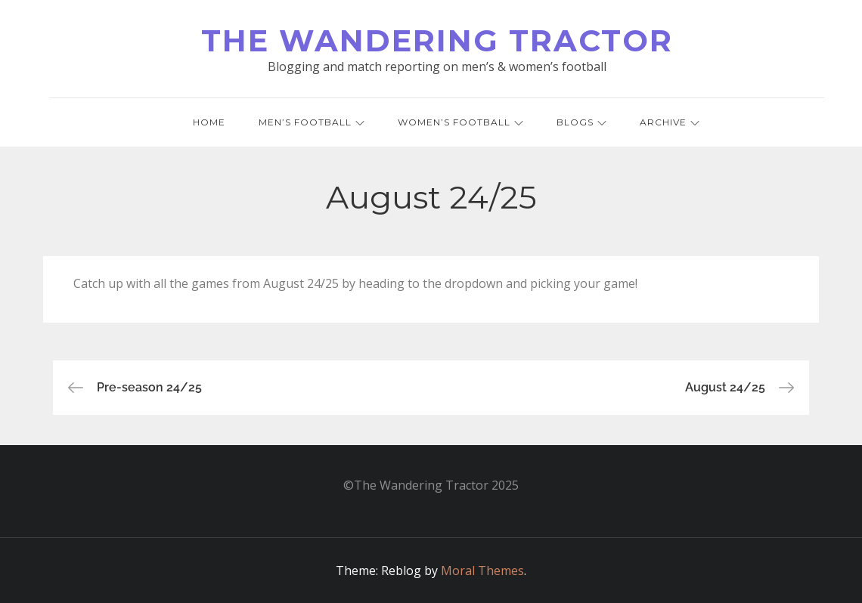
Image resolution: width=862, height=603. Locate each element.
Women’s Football (460, 122)
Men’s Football (311, 122)
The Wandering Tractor (437, 40)
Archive (669, 122)
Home (209, 122)
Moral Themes (482, 570)
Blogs (581, 122)
